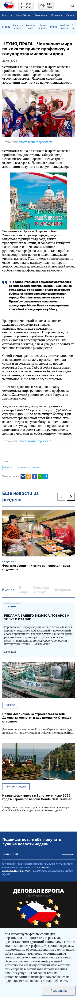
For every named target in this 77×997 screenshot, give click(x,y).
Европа (70, 15)
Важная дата (30, 26)
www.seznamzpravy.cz (35, 142)
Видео (53, 26)
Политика (56, 15)
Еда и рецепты (42, 26)
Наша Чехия (23, 15)
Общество (8, 467)
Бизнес (6, 26)
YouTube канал (64, 26)
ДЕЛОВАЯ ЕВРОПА (38, 891)
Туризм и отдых (16, 786)
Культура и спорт (18, 26)
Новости (7, 15)
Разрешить (59, 990)
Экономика (41, 15)
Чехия (36, 467)
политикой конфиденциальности (25, 869)
